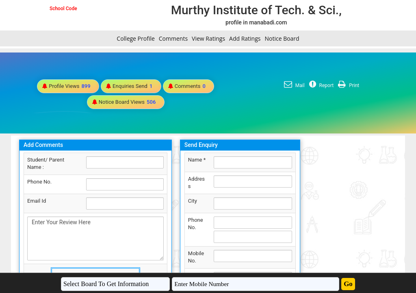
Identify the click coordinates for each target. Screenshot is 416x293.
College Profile (135, 38)
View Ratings (208, 38)
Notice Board (281, 38)
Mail (293, 85)
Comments (173, 38)
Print (347, 85)
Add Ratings (244, 38)
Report (320, 85)
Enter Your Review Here (95, 238)
